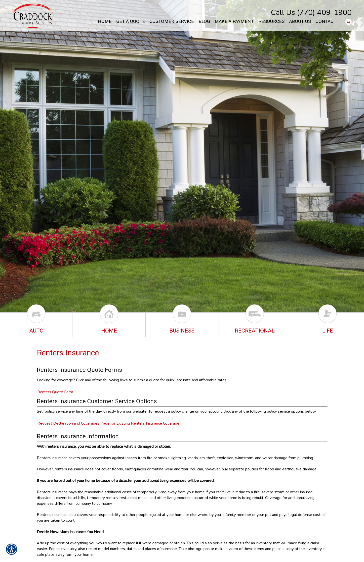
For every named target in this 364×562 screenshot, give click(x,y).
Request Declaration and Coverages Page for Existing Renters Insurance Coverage (108, 423)
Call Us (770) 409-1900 (311, 12)
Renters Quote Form (55, 392)
